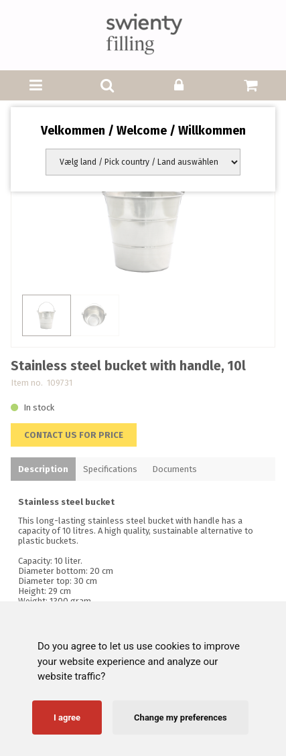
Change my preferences (180, 717)
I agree (67, 717)
